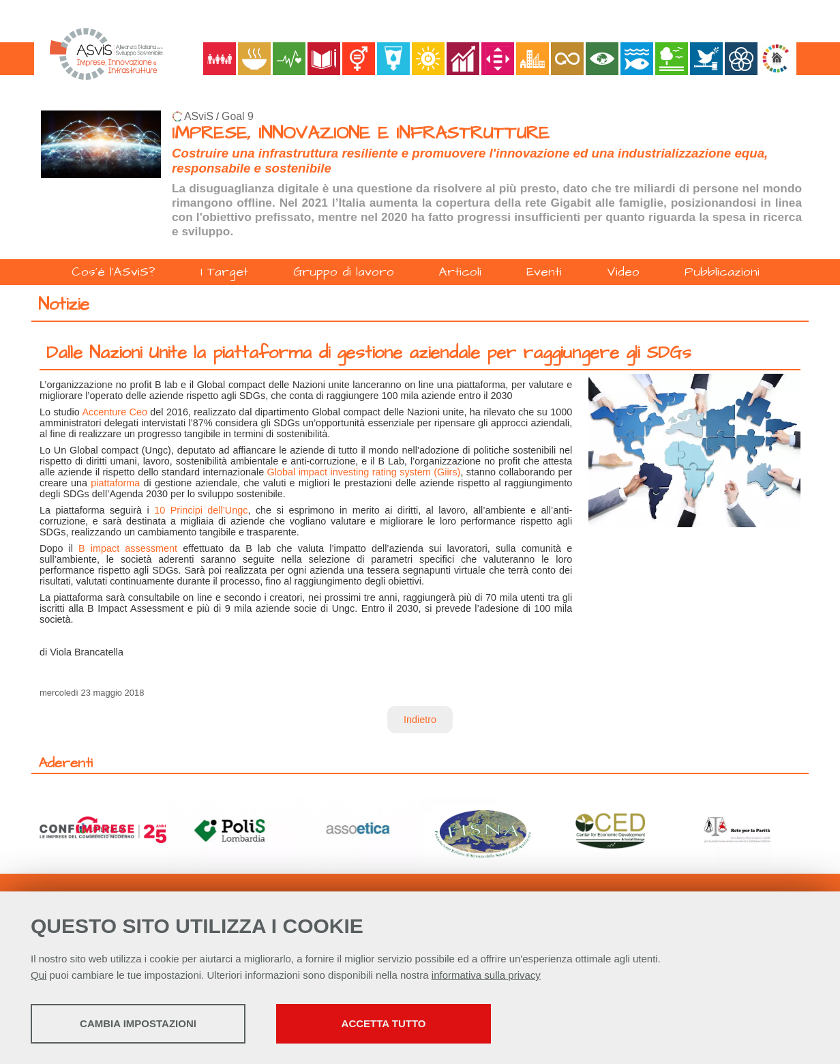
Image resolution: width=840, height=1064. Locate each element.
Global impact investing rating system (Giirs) (364, 472)
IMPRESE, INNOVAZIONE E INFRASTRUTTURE (361, 133)
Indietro (420, 719)
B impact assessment (127, 548)
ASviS (198, 116)
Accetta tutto (384, 1023)
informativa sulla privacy (486, 975)
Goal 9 (238, 116)
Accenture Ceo (114, 412)
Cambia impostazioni (138, 1023)
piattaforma (115, 482)
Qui (38, 975)
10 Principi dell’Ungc (200, 510)
